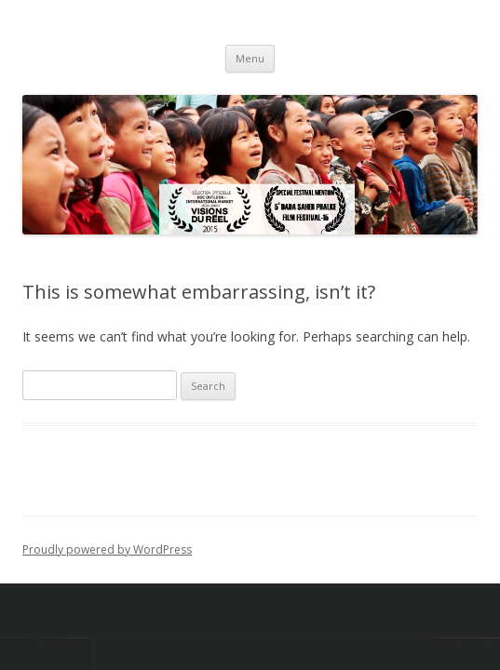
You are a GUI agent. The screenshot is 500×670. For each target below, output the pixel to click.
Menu (250, 58)
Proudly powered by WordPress (107, 549)
